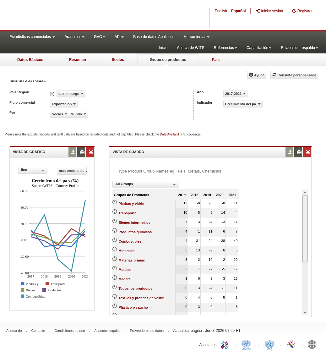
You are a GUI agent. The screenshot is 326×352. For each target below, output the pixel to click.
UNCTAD (247, 344)
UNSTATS (269, 344)
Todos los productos (135, 288)
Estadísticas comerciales (32, 37)
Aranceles (74, 37)
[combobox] (32, 170)
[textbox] (173, 171)
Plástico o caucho (133, 307)
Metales (124, 270)
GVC (99, 37)
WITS (63, 15)
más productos (73, 171)
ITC (225, 344)
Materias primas (131, 260)
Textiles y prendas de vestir (140, 298)
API (119, 37)
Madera (124, 279)
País (216, 60)
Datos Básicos (30, 60)
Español (238, 11)
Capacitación (259, 48)
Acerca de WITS (190, 48)
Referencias (225, 48)
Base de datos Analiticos (153, 37)
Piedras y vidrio (131, 204)
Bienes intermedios (134, 222)
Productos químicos (135, 232)
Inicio (163, 48)
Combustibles (129, 241)
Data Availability (171, 134)
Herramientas (196, 37)
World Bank (313, 344)
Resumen (77, 60)
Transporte (127, 213)
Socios (118, 60)
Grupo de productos (168, 60)
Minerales (126, 251)
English (221, 11)
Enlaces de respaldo (299, 48)
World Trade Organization (291, 344)
